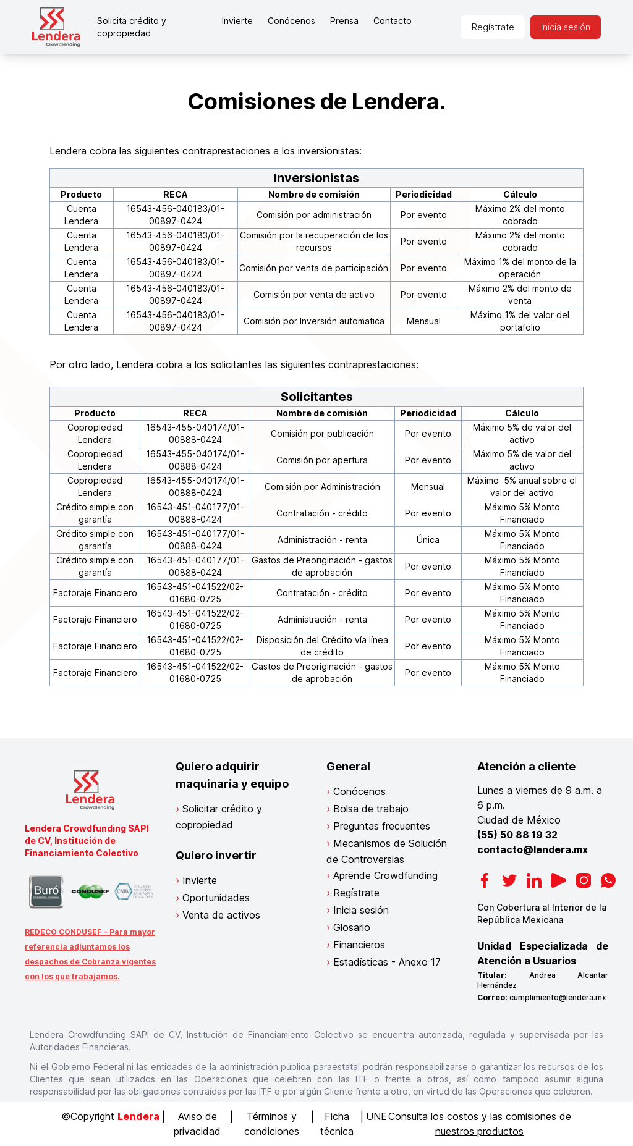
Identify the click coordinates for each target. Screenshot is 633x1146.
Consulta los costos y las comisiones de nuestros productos (479, 1123)
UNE (376, 1116)
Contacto (392, 20)
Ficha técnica (337, 1123)
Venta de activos (221, 915)
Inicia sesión (565, 27)
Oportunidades (216, 897)
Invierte (237, 20)
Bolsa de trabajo (371, 809)
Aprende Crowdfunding (385, 875)
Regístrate (493, 27)
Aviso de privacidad (197, 1123)
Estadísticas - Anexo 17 (387, 962)
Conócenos (291, 20)
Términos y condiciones (271, 1123)
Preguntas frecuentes (381, 826)
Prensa (344, 20)
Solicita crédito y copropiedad (131, 26)
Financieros (359, 944)
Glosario (351, 927)
